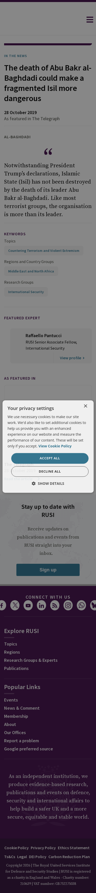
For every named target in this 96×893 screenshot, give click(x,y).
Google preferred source (28, 734)
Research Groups (19, 267)
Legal (22, 842)
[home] (41, 19)
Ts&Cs (9, 842)
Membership (16, 702)
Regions (12, 638)
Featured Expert (22, 303)
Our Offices (15, 718)
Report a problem (21, 726)
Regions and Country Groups (29, 247)
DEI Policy (37, 842)
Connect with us (48, 583)
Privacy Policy (43, 833)
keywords (15, 219)
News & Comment (22, 694)
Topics (10, 226)
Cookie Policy (16, 833)
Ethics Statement (74, 833)
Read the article (22, 464)
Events (11, 686)
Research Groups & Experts (31, 646)
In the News (15, 41)
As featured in (20, 363)
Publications (16, 654)
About (10, 710)
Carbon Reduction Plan (69, 842)
